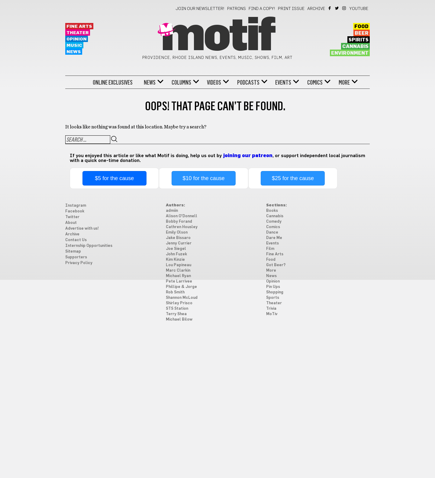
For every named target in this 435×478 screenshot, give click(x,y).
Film (270, 249)
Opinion (76, 39)
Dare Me (274, 238)
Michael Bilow (179, 319)
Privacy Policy (78, 263)
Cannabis (355, 46)
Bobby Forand (179, 222)
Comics (315, 82)
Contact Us (76, 240)
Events (283, 82)
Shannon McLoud (182, 298)
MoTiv (271, 314)
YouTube (359, 9)
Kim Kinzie (175, 260)
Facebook (330, 8)
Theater (77, 33)
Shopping (274, 292)
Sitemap (73, 252)
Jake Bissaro (178, 238)
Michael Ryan (178, 276)
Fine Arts (79, 26)
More (344, 82)
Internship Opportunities (88, 246)
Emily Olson (177, 232)
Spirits (359, 39)
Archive (316, 9)
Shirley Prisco (179, 303)
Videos (214, 82)
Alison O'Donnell (181, 216)
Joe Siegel (176, 249)
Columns (181, 82)
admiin (172, 211)
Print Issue (291, 9)
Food (361, 26)
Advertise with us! (82, 229)
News (73, 52)
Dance (272, 232)
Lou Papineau (178, 265)
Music (74, 45)
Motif (217, 36)
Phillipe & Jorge (181, 287)
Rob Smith (175, 292)
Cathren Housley (182, 227)
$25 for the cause (293, 178)
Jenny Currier (179, 243)
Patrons (236, 9)
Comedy (274, 222)
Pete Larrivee (179, 281)
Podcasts (248, 82)
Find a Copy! (262, 9)
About (71, 223)
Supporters (76, 257)
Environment (350, 53)
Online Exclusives (113, 82)
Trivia (271, 309)
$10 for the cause (204, 178)
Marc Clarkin (178, 271)
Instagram (344, 8)
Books (272, 211)
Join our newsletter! (200, 9)
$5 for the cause (114, 178)
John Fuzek (176, 254)
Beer (362, 33)
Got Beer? (275, 265)
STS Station (177, 309)
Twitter (337, 8)
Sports (272, 298)
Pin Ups (273, 287)
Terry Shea (176, 314)
